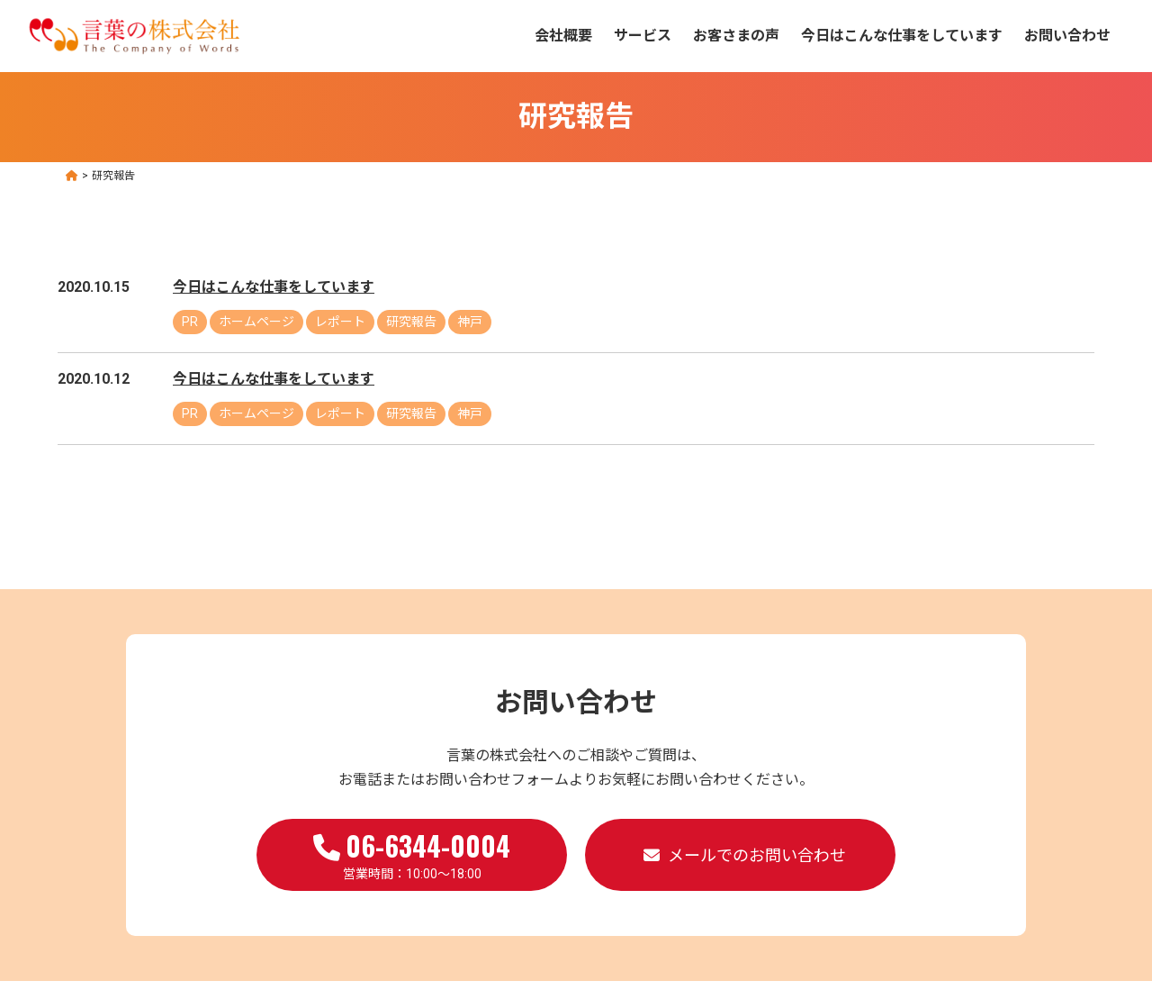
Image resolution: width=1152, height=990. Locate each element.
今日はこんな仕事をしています (902, 35)
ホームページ (256, 321)
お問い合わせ (1067, 35)
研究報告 (411, 321)
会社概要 (563, 35)
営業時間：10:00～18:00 (411, 853)
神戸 (469, 321)
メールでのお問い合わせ (757, 855)
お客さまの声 (736, 35)
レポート (340, 321)
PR (190, 321)
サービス (642, 35)
